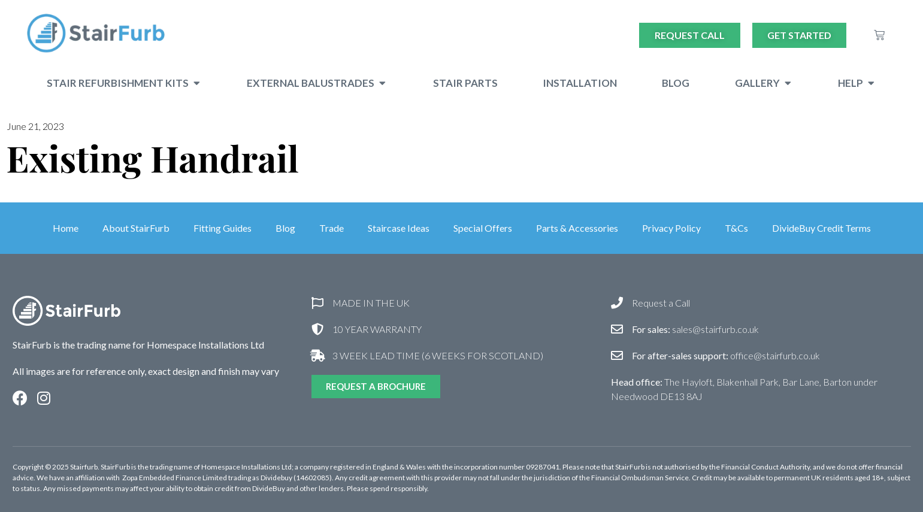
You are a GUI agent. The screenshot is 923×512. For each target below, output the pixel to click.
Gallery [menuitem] (757, 83)
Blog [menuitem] (675, 83)
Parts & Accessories (577, 228)
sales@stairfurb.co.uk (695, 329)
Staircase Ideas (398, 228)
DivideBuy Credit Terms (821, 228)
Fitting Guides (222, 228)
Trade (331, 228)
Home (65, 228)
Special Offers (482, 228)
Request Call (690, 35)
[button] (197, 83)
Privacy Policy (671, 228)
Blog (285, 228)
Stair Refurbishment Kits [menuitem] (118, 83)
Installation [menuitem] (580, 83)
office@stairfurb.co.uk (726, 355)
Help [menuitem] (850, 83)
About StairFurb (136, 228)
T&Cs (736, 228)
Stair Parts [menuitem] (465, 83)
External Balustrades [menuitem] (310, 83)
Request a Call (661, 302)
